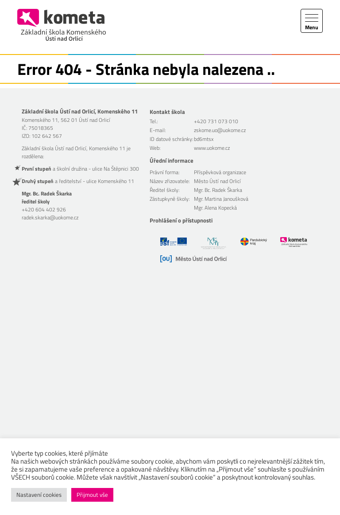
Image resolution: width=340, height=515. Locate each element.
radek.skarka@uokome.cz (50, 217)
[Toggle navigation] (312, 21)
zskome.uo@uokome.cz (220, 130)
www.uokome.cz (212, 148)
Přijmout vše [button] (92, 494)
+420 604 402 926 (44, 209)
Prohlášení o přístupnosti (181, 220)
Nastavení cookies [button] (39, 494)
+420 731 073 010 (216, 121)
